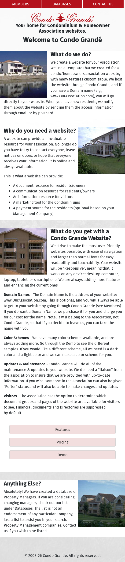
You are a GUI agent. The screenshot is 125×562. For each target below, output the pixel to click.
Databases (61, 4)
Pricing (62, 442)
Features (62, 429)
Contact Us (103, 4)
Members (20, 4)
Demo (62, 455)
